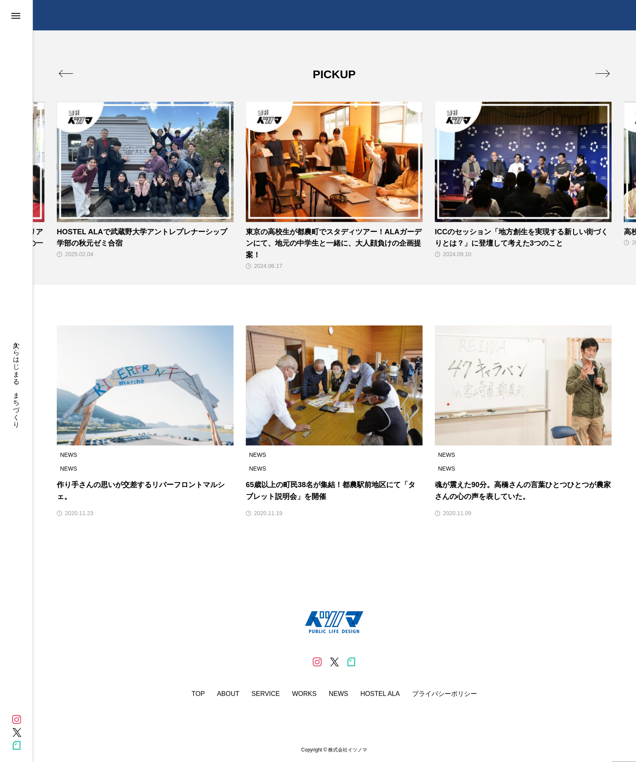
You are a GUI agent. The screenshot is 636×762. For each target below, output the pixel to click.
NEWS (338, 694)
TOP (198, 694)
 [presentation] (66, 73)
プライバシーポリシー (444, 694)
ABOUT (228, 694)
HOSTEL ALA (380, 694)
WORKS (304, 694)
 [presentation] (602, 73)
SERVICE (265, 694)
